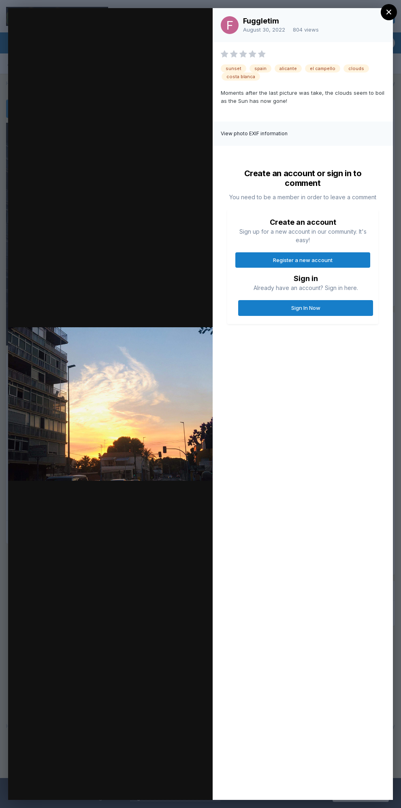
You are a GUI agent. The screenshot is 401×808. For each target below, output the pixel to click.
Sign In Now (305, 308)
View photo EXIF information (254, 133)
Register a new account (303, 260)
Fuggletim (261, 21)
